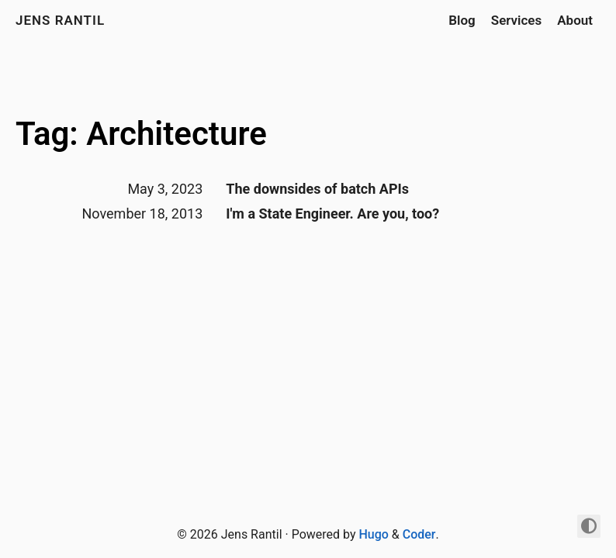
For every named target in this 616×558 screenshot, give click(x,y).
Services (516, 20)
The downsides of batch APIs (317, 189)
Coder (419, 534)
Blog (462, 20)
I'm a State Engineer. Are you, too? (332, 213)
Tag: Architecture (141, 134)
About (575, 20)
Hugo (373, 534)
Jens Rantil (60, 20)
